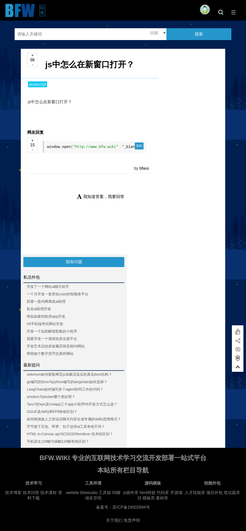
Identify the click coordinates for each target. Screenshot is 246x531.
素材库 (162, 498)
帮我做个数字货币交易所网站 (50, 354)
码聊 (116, 492)
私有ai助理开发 (39, 309)
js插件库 (130, 492)
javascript (37, 84)
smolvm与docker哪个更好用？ (51, 397)
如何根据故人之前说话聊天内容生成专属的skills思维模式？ (74, 419)
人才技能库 (195, 492)
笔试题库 (232, 492)
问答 (42, 10)
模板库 (149, 498)
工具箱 (105, 492)
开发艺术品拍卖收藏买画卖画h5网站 (56, 346)
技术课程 (48, 492)
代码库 (163, 492)
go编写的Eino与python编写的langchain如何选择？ (67, 382)
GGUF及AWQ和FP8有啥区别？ (52, 412)
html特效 (147, 492)
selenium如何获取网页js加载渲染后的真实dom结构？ (69, 374)
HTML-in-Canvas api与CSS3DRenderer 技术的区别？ (70, 434)
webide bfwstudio (82, 492)
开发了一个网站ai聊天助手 (48, 287)
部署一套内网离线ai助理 (46, 301)
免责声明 (132, 520)
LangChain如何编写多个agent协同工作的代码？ (65, 389)
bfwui (144, 168)
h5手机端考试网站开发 (45, 324)
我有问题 (74, 262)
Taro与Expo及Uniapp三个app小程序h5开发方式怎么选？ (72, 404)
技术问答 (31, 492)
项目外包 (214, 492)
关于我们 (114, 520)
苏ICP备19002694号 (131, 507)
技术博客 (13, 492)
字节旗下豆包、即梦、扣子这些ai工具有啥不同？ (66, 426)
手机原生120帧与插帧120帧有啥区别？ (58, 441)
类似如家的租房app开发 (46, 316)
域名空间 (93, 498)
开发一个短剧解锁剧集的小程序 (52, 331)
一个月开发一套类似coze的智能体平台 (57, 294)
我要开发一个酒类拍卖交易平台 (52, 339)
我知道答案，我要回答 (100, 196)
